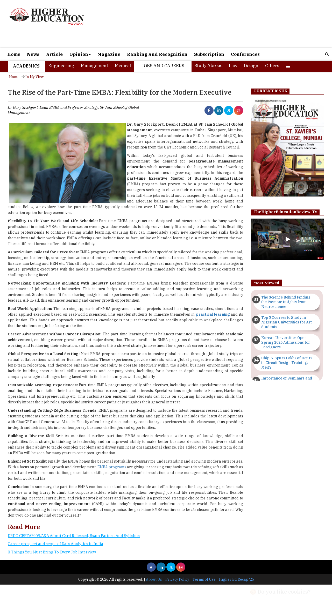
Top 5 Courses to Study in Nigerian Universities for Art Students (286, 322)
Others (272, 66)
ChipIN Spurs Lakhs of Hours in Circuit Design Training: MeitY (286, 363)
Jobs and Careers (163, 66)
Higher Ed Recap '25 (236, 579)
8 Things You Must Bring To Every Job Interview (52, 552)
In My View (34, 76)
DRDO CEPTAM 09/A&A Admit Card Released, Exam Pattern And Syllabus (74, 535)
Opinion (80, 54)
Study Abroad (208, 65)
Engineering (61, 66)
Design (251, 66)
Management (94, 66)
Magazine (108, 54)
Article (54, 54)
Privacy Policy (177, 579)
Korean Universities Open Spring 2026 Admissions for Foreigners (285, 342)
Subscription (209, 54)
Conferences (245, 54)
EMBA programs (111, 467)
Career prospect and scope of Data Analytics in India (55, 543)
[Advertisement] (218, 24)
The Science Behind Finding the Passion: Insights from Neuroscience (285, 302)
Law (233, 66)
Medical (123, 66)
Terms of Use (204, 579)
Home (13, 54)
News (33, 54)
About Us (154, 579)
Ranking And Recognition (157, 54)
